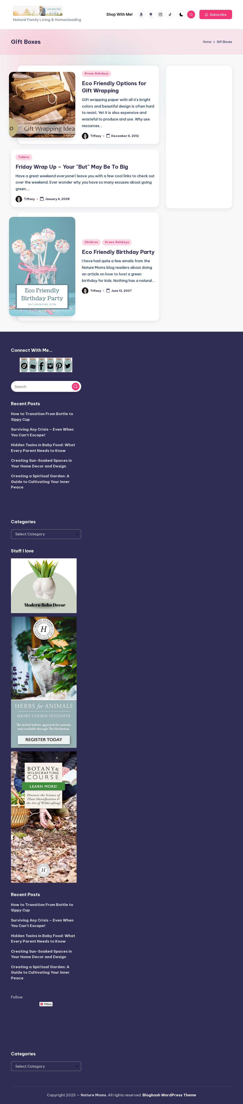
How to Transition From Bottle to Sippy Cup (42, 416)
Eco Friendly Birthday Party (118, 252)
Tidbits (24, 157)
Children (91, 242)
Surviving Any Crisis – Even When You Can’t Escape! (42, 432)
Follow (17, 997)
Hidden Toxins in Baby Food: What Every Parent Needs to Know (43, 447)
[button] (215, 14)
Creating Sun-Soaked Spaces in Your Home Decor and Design (41, 463)
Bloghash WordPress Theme (169, 1095)
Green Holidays (97, 73)
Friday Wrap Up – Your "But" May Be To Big (72, 166)
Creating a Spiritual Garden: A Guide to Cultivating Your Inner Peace (40, 482)
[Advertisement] (199, 136)
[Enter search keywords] (46, 386)
